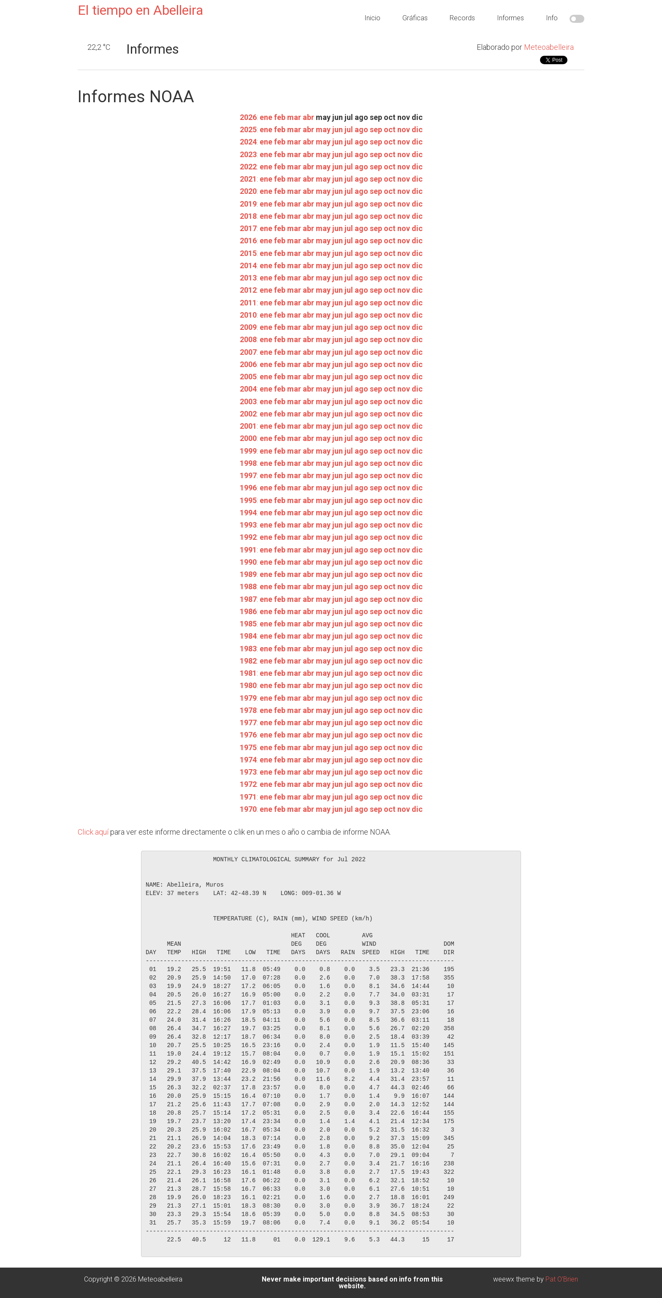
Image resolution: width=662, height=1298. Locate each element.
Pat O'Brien (561, 1279)
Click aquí (93, 831)
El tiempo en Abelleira (140, 10)
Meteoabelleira (549, 47)
